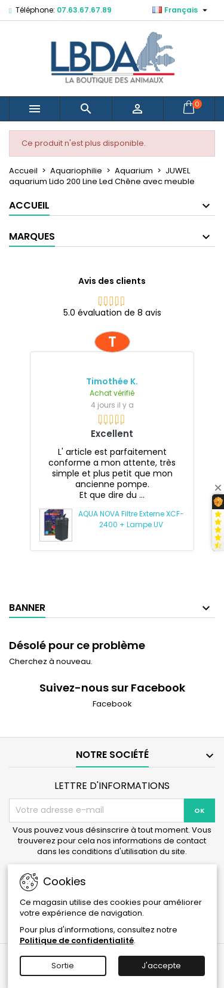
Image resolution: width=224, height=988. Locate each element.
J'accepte (161, 965)
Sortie (62, 965)
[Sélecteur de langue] (181, 10)
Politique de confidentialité (77, 940)
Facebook (112, 703)
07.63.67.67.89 (84, 10)
